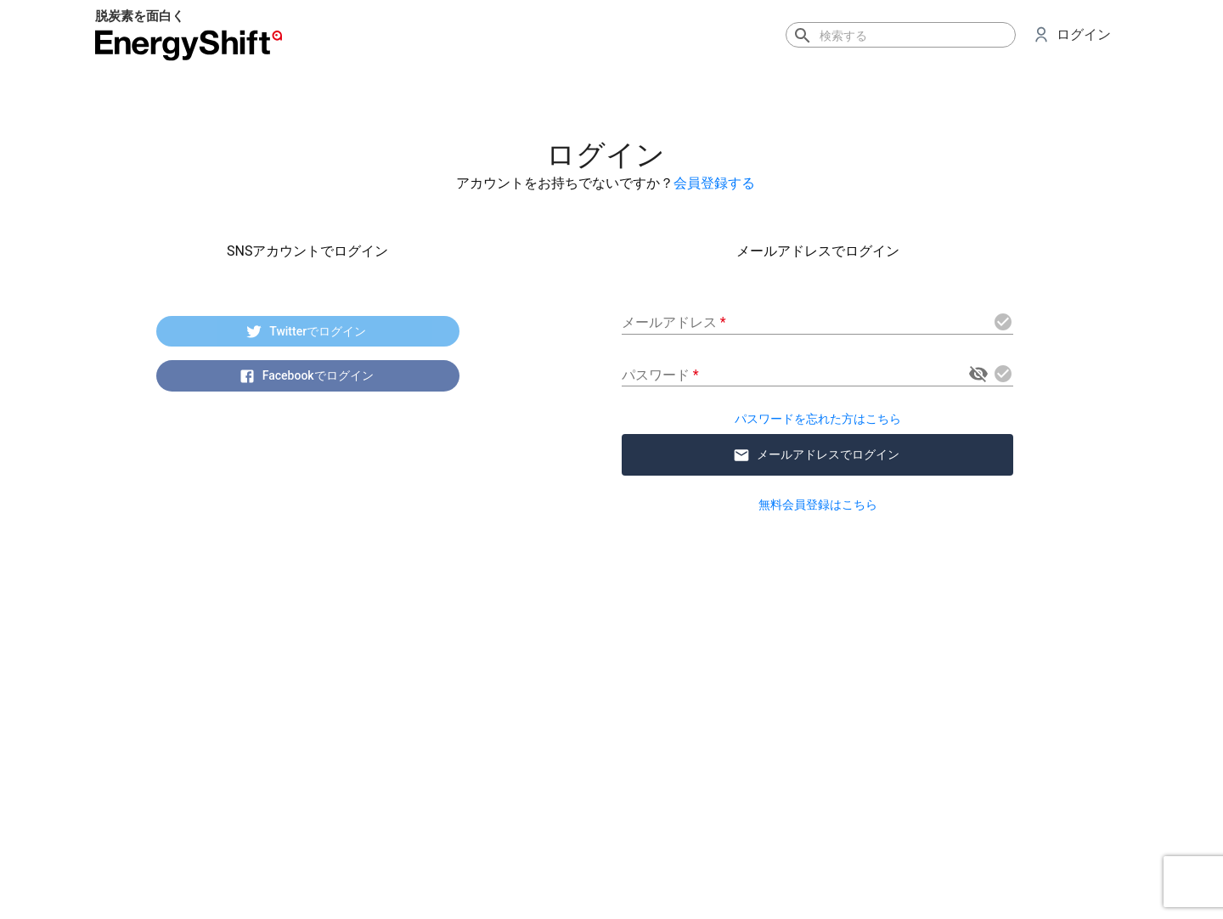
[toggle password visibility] (978, 373)
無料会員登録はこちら (817, 504)
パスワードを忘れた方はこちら (818, 419)
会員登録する (714, 183)
